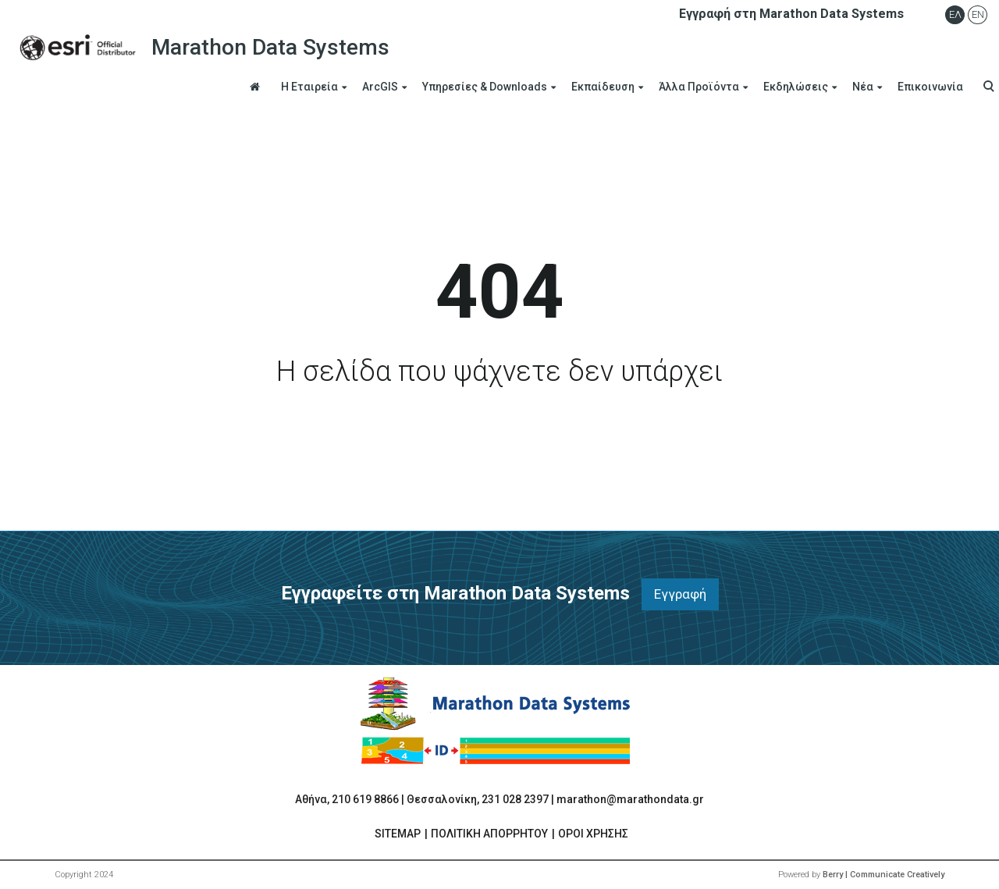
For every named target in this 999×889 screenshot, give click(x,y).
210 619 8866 (365, 799)
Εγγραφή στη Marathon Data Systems (791, 13)
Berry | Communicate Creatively (883, 874)
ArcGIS (380, 86)
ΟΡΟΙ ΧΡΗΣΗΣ (593, 833)
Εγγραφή (680, 594)
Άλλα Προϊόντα (699, 86)
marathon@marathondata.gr (630, 799)
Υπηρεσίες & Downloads (484, 86)
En (978, 14)
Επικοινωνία (930, 86)
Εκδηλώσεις (795, 86)
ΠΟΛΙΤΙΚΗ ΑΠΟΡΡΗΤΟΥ (489, 833)
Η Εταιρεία (309, 86)
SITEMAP (398, 833)
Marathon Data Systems (200, 47)
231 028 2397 (515, 799)
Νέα (862, 86)
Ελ (955, 14)
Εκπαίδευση (603, 86)
